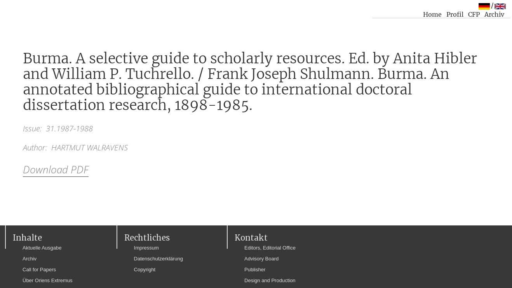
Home (432, 14)
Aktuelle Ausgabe (42, 248)
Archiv (494, 14)
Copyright (145, 269)
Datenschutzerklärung (158, 259)
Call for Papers (39, 269)
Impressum (146, 248)
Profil (454, 14)
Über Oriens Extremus (48, 280)
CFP (474, 14)
